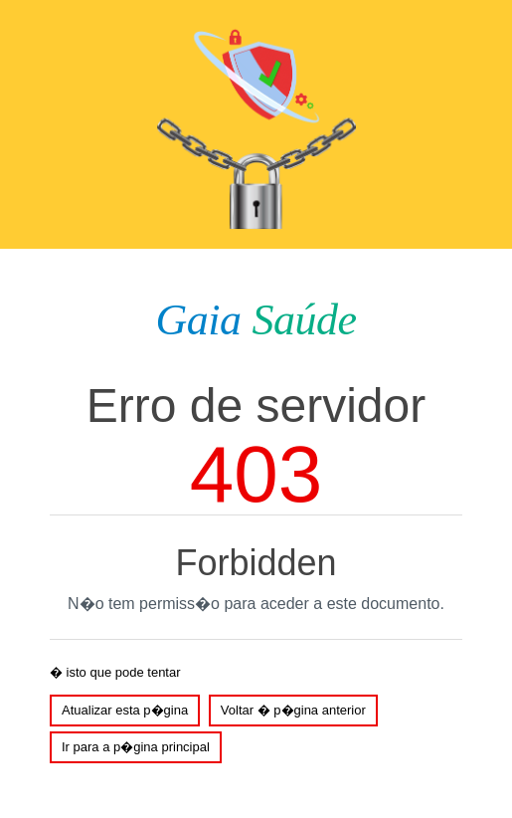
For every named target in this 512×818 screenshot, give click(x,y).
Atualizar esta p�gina (125, 710)
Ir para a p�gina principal (136, 746)
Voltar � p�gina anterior (293, 710)
